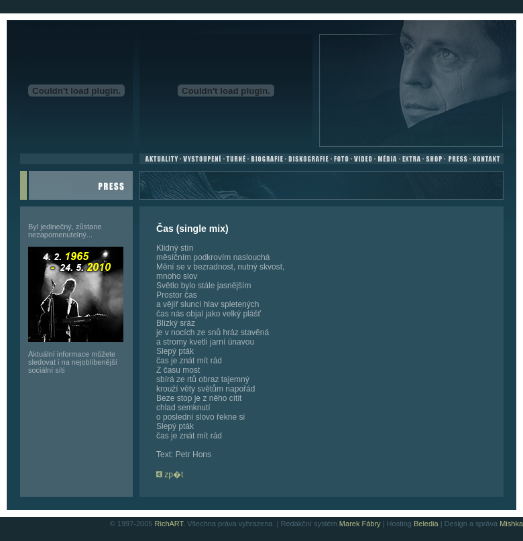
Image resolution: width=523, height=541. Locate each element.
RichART (169, 524)
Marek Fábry (360, 524)
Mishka (511, 524)
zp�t (169, 474)
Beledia (426, 524)
